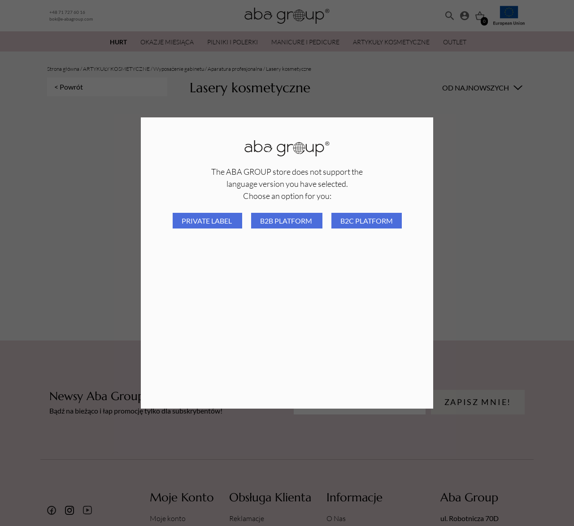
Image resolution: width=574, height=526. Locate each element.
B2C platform (366, 220)
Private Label (207, 220)
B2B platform (286, 220)
